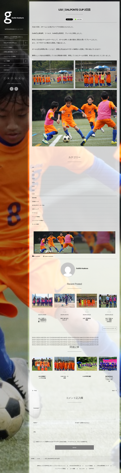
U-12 (33, 186)
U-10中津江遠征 (87, 378)
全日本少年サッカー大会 (38, 205)
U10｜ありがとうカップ (65, 320)
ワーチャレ (35, 213)
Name (35, 422)
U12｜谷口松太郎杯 (87, 320)
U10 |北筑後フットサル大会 (42, 378)
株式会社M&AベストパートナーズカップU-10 (109, 380)
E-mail (77, 422)
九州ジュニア (35, 209)
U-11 (33, 190)
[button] (23, 80)
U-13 (33, 182)
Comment (36, 408)
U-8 (33, 171)
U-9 (33, 167)
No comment (37, 256)
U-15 (33, 175)
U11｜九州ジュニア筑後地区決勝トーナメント (42, 321)
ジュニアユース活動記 (37, 220)
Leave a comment (49, 256)
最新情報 (34, 197)
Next (114, 390)
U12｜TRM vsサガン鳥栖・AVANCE (109, 321)
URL (34, 432)
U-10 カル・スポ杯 (64, 378)
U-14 (33, 178)
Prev (34, 390)
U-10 (33, 194)
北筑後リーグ (35, 201)
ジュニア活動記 (36, 216)
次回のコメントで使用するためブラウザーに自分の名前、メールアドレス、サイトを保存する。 (62, 441)
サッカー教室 (35, 224)
